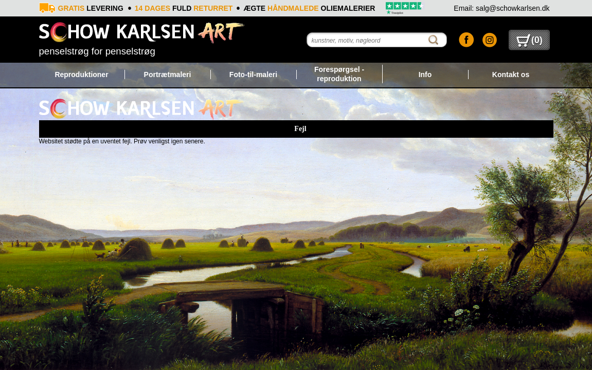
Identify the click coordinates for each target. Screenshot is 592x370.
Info (425, 74)
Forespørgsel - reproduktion (339, 74)
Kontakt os (510, 74)
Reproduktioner (81, 74)
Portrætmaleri (167, 74)
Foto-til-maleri (253, 74)
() (529, 40)
